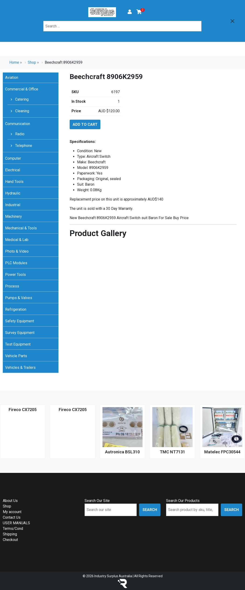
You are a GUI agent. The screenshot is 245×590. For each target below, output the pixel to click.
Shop (32, 62)
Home (14, 62)
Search (150, 510)
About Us (10, 500)
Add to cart (85, 124)
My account (12, 512)
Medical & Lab (16, 239)
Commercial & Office (21, 89)
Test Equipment (18, 344)
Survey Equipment (19, 332)
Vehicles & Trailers (20, 367)
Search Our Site (97, 500)
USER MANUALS (16, 523)
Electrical (12, 170)
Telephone (23, 145)
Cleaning (21, 111)
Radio (19, 134)
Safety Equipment (19, 321)
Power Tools (15, 274)
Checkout (10, 539)
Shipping (10, 534)
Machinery (13, 216)
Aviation (11, 77)
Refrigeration (15, 309)
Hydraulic (12, 193)
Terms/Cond (13, 528)
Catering (21, 99)
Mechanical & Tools (21, 228)
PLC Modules (16, 263)
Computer (13, 158)
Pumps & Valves (18, 298)
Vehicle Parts (16, 356)
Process (12, 286)
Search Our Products (183, 500)
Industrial (12, 205)
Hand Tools (14, 181)
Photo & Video (17, 251)
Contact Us (11, 517)
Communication (17, 124)
